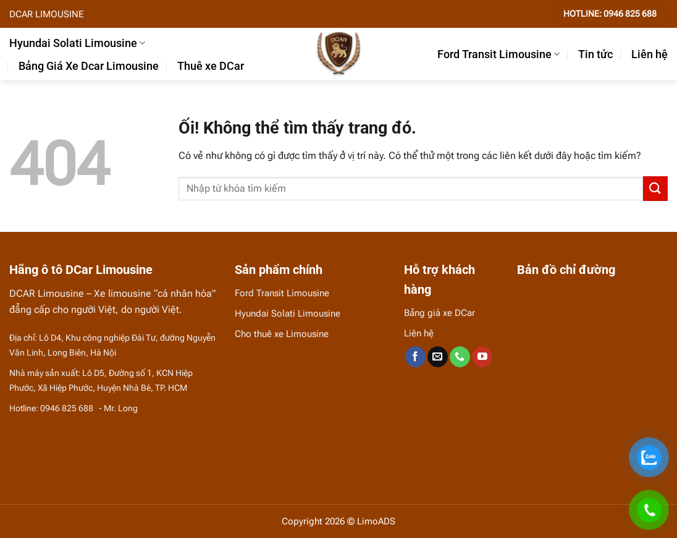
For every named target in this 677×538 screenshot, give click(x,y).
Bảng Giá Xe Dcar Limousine (89, 66)
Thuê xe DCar (210, 66)
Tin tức (595, 54)
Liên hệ (649, 54)
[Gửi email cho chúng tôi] (437, 356)
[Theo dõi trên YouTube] (482, 356)
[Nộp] (655, 188)
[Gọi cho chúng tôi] (460, 356)
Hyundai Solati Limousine (77, 43)
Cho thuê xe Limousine (282, 333)
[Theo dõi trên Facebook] (415, 356)
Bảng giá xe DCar (439, 312)
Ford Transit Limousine (498, 54)
